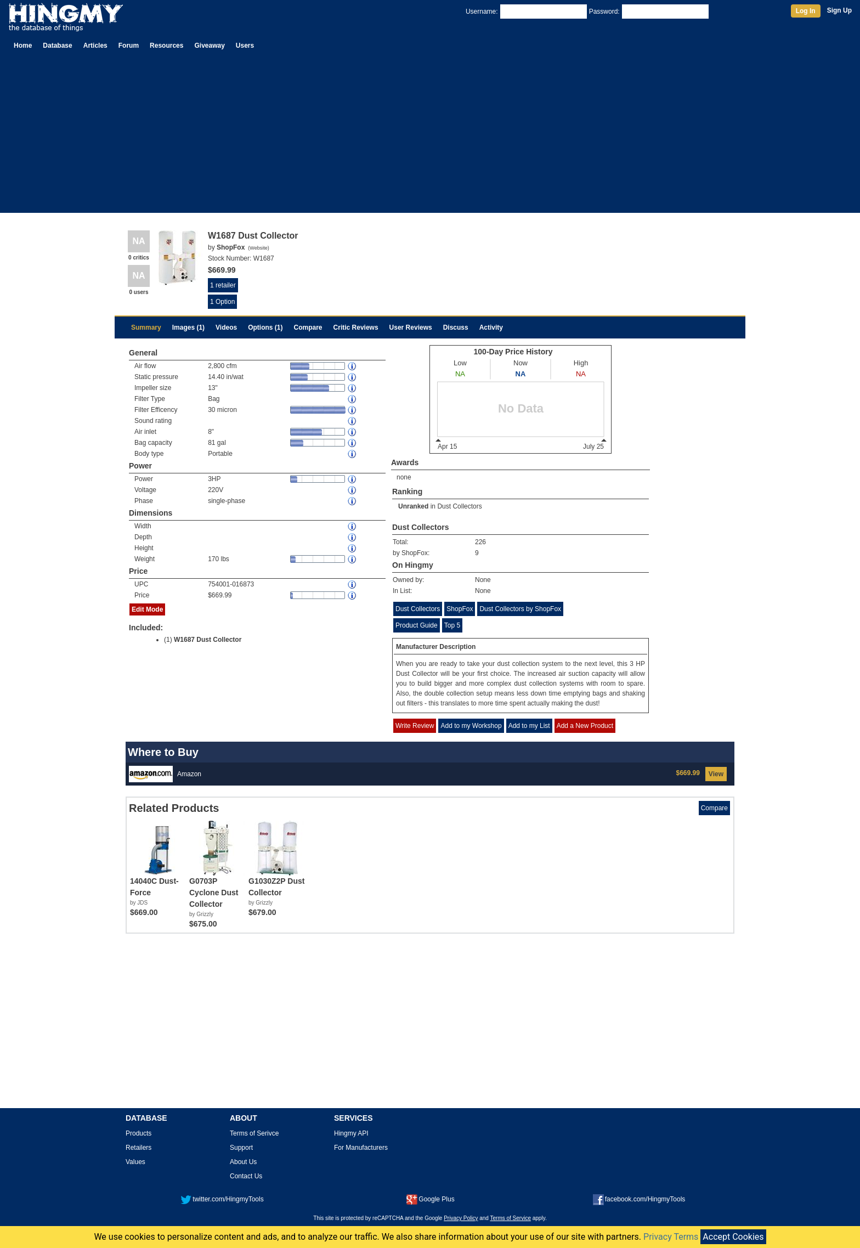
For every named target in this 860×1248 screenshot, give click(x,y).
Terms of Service (510, 1218)
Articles (95, 45)
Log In (806, 11)
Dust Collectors (459, 506)
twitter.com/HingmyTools (221, 1199)
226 (480, 542)
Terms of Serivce (254, 1133)
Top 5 (452, 625)
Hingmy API (351, 1133)
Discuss (455, 327)
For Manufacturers (361, 1147)
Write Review (414, 726)
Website (258, 248)
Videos (226, 327)
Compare (308, 327)
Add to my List (529, 726)
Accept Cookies (733, 1237)
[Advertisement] (430, 136)
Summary (146, 327)
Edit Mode (147, 609)
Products (138, 1133)
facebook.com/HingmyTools (639, 1199)
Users (245, 45)
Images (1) (188, 327)
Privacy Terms (670, 1237)
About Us (243, 1162)
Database (57, 45)
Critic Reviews (355, 327)
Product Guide (416, 625)
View (716, 774)
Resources (166, 45)
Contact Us (246, 1176)
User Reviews (410, 327)
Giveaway (209, 45)
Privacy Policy (461, 1218)
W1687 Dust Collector (207, 639)
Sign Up (839, 10)
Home (23, 45)
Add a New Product (585, 726)
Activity (491, 327)
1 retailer (223, 285)
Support (241, 1147)
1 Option (222, 302)
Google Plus (430, 1199)
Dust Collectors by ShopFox (520, 609)
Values (135, 1162)
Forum (128, 45)
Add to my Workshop (470, 726)
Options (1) (265, 327)
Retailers (138, 1147)
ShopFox (459, 609)
